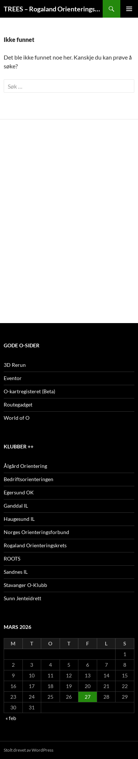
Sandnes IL (16, 572)
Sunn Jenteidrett (22, 598)
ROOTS (12, 558)
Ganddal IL (16, 505)
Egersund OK (19, 492)
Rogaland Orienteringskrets (35, 545)
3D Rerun (15, 365)
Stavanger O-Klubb (25, 585)
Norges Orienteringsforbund (36, 532)
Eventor (13, 378)
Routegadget (18, 404)
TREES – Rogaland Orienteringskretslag (53, 9)
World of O (16, 418)
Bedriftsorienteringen (28, 479)
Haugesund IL (19, 519)
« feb (11, 718)
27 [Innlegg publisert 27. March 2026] (88, 697)
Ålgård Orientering (25, 466)
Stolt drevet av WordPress (28, 750)
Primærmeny (129, 9)
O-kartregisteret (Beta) (29, 391)
